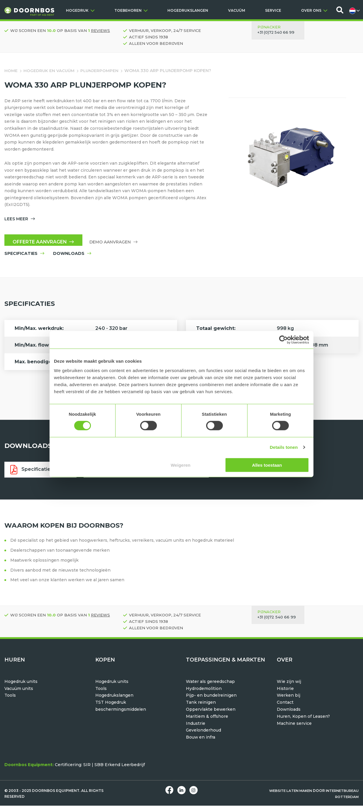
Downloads (289, 712)
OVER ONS (314, 10)
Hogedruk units (21, 684)
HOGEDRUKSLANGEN (187, 10)
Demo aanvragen (115, 243)
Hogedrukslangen (114, 697)
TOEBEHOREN (130, 10)
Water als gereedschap (210, 684)
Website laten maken (286, 793)
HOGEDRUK (80, 10)
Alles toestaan (267, 464)
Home (11, 70)
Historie (285, 690)
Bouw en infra (201, 739)
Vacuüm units (18, 690)
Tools (10, 697)
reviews (100, 30)
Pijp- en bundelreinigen (211, 697)
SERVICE (273, 10)
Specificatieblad (39, 472)
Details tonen (284, 447)
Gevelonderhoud (203, 732)
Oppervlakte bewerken (211, 712)
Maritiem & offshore (207, 719)
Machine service (294, 725)
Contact (285, 705)
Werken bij (288, 697)
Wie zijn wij (289, 684)
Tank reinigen (201, 705)
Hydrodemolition (204, 690)
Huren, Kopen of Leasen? (303, 719)
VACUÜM (236, 10)
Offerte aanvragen (44, 243)
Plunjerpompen (100, 70)
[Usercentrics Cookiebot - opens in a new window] (283, 339)
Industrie (195, 725)
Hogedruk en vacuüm (49, 70)
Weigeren (180, 464)
